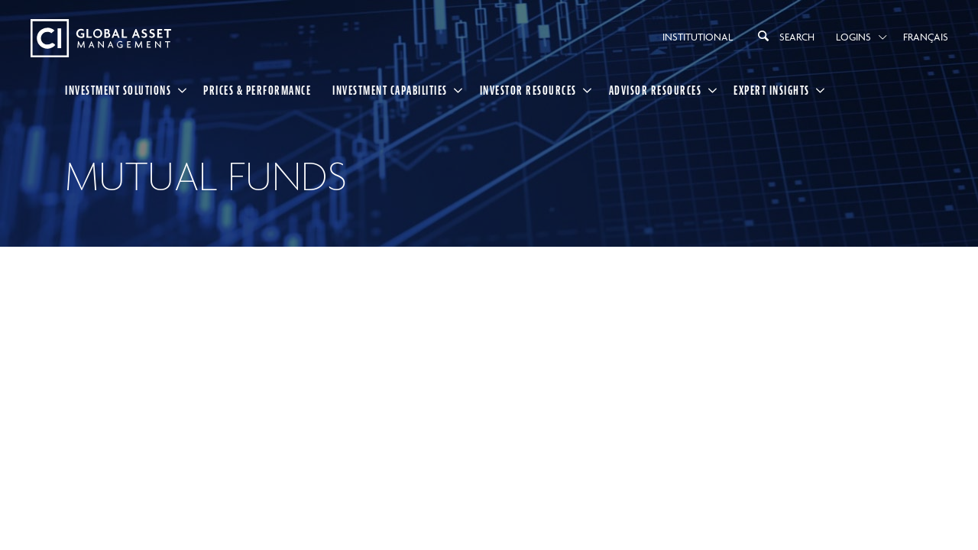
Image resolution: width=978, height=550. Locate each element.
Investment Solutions (118, 90)
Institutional (697, 37)
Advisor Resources (655, 90)
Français (925, 37)
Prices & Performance (257, 90)
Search (784, 36)
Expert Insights (772, 90)
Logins (853, 37)
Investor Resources (528, 90)
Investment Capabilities (390, 90)
